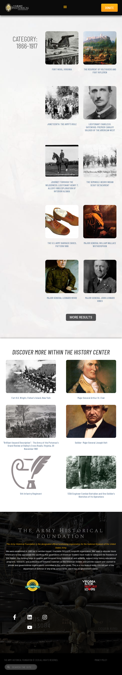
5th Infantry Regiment (31, 493)
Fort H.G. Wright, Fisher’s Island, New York (31, 397)
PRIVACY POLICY (101, 660)
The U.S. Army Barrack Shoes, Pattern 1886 (61, 244)
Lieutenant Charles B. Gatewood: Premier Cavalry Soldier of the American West (100, 127)
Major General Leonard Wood (62, 297)
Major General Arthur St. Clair (91, 397)
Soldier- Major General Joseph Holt (91, 442)
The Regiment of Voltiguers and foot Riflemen (100, 71)
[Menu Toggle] (61, 602)
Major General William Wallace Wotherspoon (100, 244)
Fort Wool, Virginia (62, 69)
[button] (65, 7)
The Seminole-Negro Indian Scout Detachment (99, 183)
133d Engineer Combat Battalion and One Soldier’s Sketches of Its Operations (91, 495)
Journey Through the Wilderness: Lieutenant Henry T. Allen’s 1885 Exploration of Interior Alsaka (61, 186)
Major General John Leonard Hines (100, 299)
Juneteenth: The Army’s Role (62, 124)
